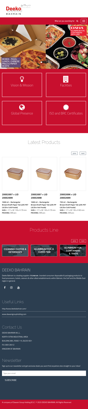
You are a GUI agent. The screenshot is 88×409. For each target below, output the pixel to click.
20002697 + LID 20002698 (39, 196)
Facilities (66, 85)
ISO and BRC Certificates (66, 113)
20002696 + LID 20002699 (68, 196)
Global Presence (22, 113)
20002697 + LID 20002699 (10, 196)
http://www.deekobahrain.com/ (14, 308)
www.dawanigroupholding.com (14, 314)
